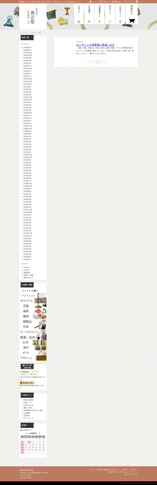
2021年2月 (27, 121)
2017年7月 (27, 217)
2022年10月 (28, 100)
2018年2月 (27, 204)
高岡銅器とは (99, 13)
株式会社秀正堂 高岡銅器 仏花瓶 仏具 (33, 16)
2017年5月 (27, 223)
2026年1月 (27, 50)
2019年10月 (28, 157)
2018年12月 (28, 183)
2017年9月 (27, 215)
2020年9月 (27, 131)
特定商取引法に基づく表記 (33, 410)
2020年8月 (27, 134)
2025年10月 (28, 55)
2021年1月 (27, 123)
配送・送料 (28, 408)
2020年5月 (27, 141)
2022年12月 (28, 97)
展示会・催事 (28, 275)
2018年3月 (27, 202)
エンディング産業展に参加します (95, 44)
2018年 (34, 32)
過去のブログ (28, 278)
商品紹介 (27, 272)
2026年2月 (27, 47)
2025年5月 (27, 60)
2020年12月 (28, 126)
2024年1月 (27, 76)
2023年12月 (28, 79)
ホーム (92, 469)
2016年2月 (27, 246)
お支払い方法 (28, 405)
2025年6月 (27, 58)
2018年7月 (27, 194)
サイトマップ (28, 418)
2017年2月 (27, 228)
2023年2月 (27, 92)
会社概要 (89, 13)
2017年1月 (27, 231)
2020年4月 (27, 144)
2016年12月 (28, 233)
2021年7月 (27, 115)
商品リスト (110, 13)
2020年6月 (27, 139)
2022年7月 (27, 107)
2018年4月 (27, 199)
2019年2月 (27, 178)
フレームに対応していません (33, 444)
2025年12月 (28, 53)
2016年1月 (27, 249)
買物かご (134, 469)
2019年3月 (27, 176)
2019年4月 (27, 173)
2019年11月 (28, 155)
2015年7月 (27, 254)
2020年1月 (27, 152)
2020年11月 (28, 128)
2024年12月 (28, 68)
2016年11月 (28, 236)
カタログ (27, 270)
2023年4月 (27, 89)
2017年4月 (27, 225)
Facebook (134, 474)
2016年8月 (27, 241)
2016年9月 (27, 238)
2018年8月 (27, 191)
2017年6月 (27, 220)
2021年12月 (28, 113)
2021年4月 (27, 118)
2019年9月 (27, 160)
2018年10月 (28, 186)
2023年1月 (27, 94)
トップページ (25, 32)
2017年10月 (28, 212)
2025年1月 (27, 66)
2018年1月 (27, 207)
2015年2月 (27, 259)
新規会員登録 (28, 400)
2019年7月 (27, 165)
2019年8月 (27, 162)
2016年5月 (27, 244)
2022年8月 (27, 105)
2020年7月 (27, 136)
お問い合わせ (123, 472)
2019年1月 (27, 181)
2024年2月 (27, 73)
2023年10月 (28, 81)
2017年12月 (28, 210)
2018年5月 (27, 196)
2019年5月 (27, 170)
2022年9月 (27, 102)
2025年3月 (27, 63)
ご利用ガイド (120, 13)
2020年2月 (27, 149)
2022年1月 (27, 110)
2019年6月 (27, 168)
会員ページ (28, 402)
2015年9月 (27, 251)
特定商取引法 (113, 472)
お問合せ (27, 415)
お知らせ (79, 13)
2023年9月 (27, 84)
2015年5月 (27, 257)
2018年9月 (27, 189)
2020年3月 (27, 147)
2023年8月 (27, 87)
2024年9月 (27, 71)
